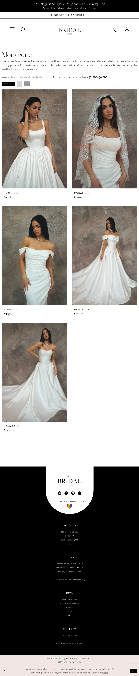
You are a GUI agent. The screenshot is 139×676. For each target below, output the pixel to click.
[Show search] (23, 29)
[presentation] (34, 138)
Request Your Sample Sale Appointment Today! (69, 8)
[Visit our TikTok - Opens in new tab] (79, 493)
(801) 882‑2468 (69, 635)
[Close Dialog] (5, 671)
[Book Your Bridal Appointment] (69, 15)
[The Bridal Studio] (69, 30)
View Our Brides (69, 599)
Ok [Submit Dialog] (133, 670)
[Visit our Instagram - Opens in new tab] (59, 493)
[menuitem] (12, 29)
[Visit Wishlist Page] (115, 29)
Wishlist (70, 615)
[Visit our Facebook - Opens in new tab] (66, 493)
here (105, 672)
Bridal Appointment (69, 603)
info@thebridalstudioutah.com (69, 643)
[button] (12, 29)
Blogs (69, 611)
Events (69, 607)
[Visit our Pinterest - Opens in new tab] (73, 493)
